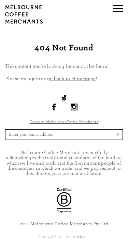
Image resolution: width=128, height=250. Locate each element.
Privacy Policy (49, 237)
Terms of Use (76, 237)
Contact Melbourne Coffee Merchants (64, 122)
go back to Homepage (71, 78)
